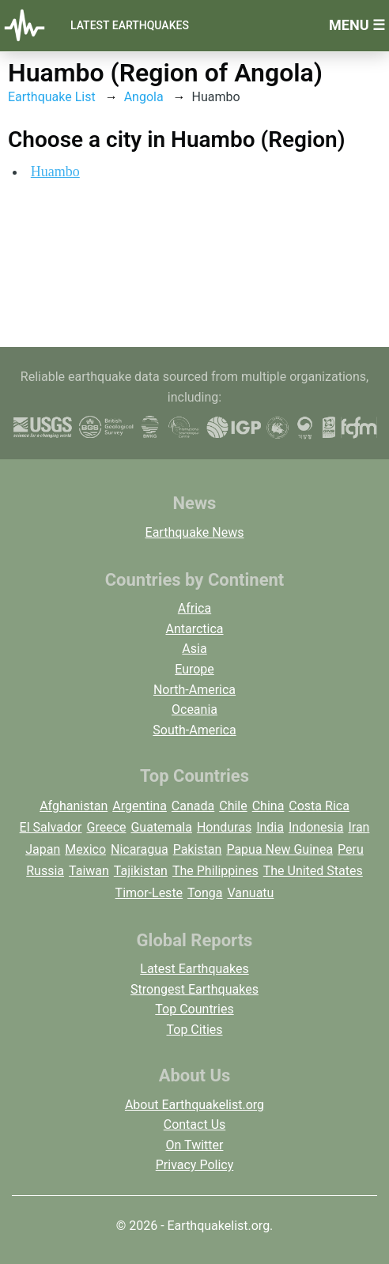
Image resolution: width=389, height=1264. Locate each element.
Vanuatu (250, 892)
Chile (233, 805)
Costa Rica (319, 805)
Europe (194, 669)
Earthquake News (194, 532)
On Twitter (195, 1145)
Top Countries (194, 1009)
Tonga (204, 892)
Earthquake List (52, 96)
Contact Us (195, 1124)
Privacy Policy (195, 1164)
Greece (106, 827)
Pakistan (197, 849)
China (268, 805)
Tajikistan (141, 870)
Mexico (85, 849)
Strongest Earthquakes (194, 989)
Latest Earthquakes (129, 25)
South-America (194, 730)
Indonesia (316, 827)
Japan (42, 849)
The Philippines (215, 870)
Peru (351, 849)
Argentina (139, 805)
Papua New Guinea (279, 849)
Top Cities (194, 1029)
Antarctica (194, 628)
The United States (313, 870)
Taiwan (89, 870)
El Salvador (51, 827)
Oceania (194, 709)
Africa (194, 608)
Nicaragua (139, 849)
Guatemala (160, 827)
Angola (144, 96)
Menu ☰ (357, 25)
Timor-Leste (149, 892)
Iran (358, 827)
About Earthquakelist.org (194, 1104)
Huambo (55, 171)
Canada (193, 805)
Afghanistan (74, 805)
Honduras (224, 827)
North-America (194, 689)
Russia (45, 870)
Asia (194, 648)
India (270, 827)
